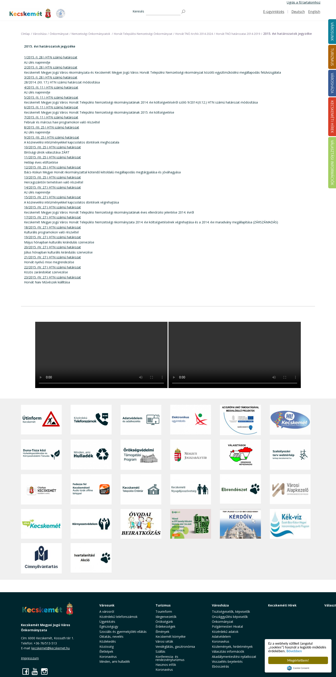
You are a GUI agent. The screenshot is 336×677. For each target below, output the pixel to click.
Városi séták (164, 641)
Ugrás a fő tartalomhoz (303, 2)
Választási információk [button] (228, 651)
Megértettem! (298, 660)
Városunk (107, 605)
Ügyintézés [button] (107, 621)
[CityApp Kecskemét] (41, 489)
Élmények (162, 631)
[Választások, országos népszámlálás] (240, 455)
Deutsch (298, 11)
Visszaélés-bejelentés (227, 661)
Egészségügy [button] (108, 626)
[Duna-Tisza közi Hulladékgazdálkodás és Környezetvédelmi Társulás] (41, 455)
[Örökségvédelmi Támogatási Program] (141, 455)
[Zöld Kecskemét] (41, 524)
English (314, 11)
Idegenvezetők (166, 617)
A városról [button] (106, 611)
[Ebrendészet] (240, 489)
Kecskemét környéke (171, 636)
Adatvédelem (221, 636)
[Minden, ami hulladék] (91, 455)
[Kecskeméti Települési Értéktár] (141, 489)
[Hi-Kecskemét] (290, 420)
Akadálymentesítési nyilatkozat (234, 656)
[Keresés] (163, 11)
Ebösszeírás (220, 666)
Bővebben (294, 651)
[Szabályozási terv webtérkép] (290, 455)
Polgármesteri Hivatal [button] (227, 626)
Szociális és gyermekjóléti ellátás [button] (123, 631)
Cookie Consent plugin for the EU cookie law (298, 668)
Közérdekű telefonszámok (118, 617)
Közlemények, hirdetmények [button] (232, 646)
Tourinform (164, 611)
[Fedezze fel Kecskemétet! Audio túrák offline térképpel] (91, 489)
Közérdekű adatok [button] (225, 631)
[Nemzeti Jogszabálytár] (190, 455)
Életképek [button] (106, 651)
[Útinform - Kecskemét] (41, 420)
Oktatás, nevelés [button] (111, 636)
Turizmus (163, 605)
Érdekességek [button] (165, 626)
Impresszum (30, 658)
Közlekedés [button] (107, 641)
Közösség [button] (106, 646)
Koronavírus (108, 656)
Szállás (160, 651)
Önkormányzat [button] (222, 621)
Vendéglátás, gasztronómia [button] (175, 646)
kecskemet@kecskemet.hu (50, 648)
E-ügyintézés (273, 11)
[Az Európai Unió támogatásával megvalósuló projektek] (240, 420)
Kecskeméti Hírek (282, 605)
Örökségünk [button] (164, 621)
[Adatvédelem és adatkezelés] (141, 420)
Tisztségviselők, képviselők (231, 611)
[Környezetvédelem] (91, 524)
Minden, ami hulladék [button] (114, 661)
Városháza (220, 605)
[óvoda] (141, 524)
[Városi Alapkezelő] (290, 489)
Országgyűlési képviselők (230, 617)
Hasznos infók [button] (166, 664)
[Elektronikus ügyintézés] (190, 420)
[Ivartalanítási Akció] (91, 558)
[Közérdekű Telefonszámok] (91, 420)
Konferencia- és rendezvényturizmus (170, 658)
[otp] (190, 524)
